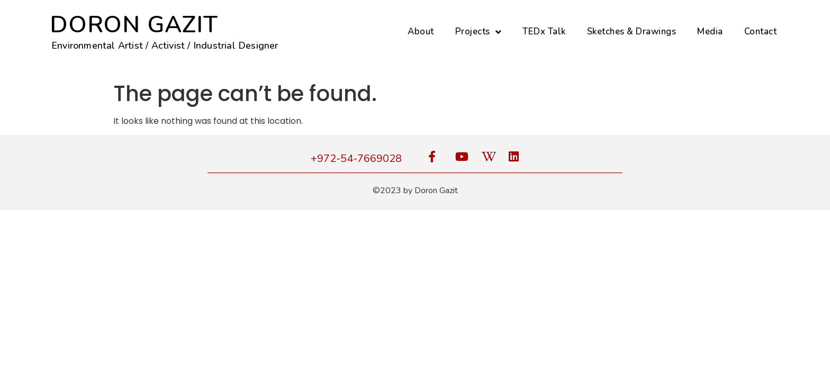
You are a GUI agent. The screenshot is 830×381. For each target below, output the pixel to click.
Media (710, 31)
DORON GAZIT (134, 25)
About (421, 31)
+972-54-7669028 (356, 158)
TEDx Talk (544, 31)
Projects (478, 32)
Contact (760, 31)
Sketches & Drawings (631, 31)
